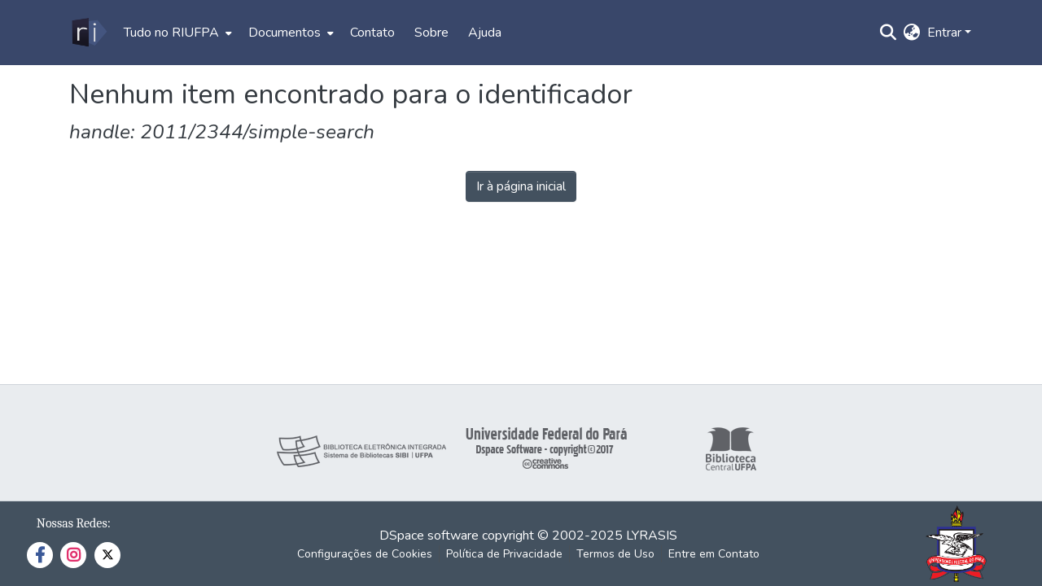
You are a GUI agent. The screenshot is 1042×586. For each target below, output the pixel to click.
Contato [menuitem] (372, 33)
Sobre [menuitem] (431, 33)
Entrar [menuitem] (944, 33)
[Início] (88, 32)
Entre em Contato (714, 554)
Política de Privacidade (504, 554)
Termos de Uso (615, 554)
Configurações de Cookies (364, 554)
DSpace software (429, 535)
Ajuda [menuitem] (484, 33)
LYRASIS (651, 535)
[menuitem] (176, 32)
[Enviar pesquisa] (888, 32)
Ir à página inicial (521, 186)
